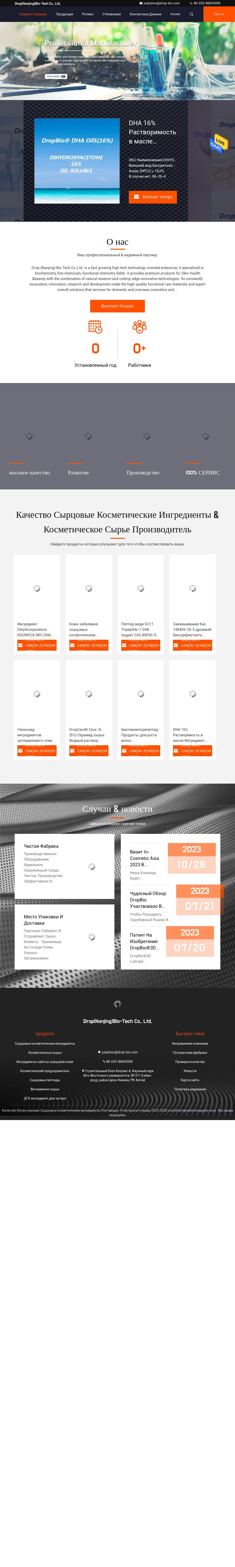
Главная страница (33, 14)
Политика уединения (190, 1089)
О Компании (112, 14)
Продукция (64, 14)
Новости (190, 1071)
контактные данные (145, 14)
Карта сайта (190, 1080)
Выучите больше (117, 306)
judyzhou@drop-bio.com (159, 3)
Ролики (87, 14)
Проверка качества (190, 1062)
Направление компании (190, 1043)
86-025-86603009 (204, 3)
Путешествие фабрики (190, 1052)
